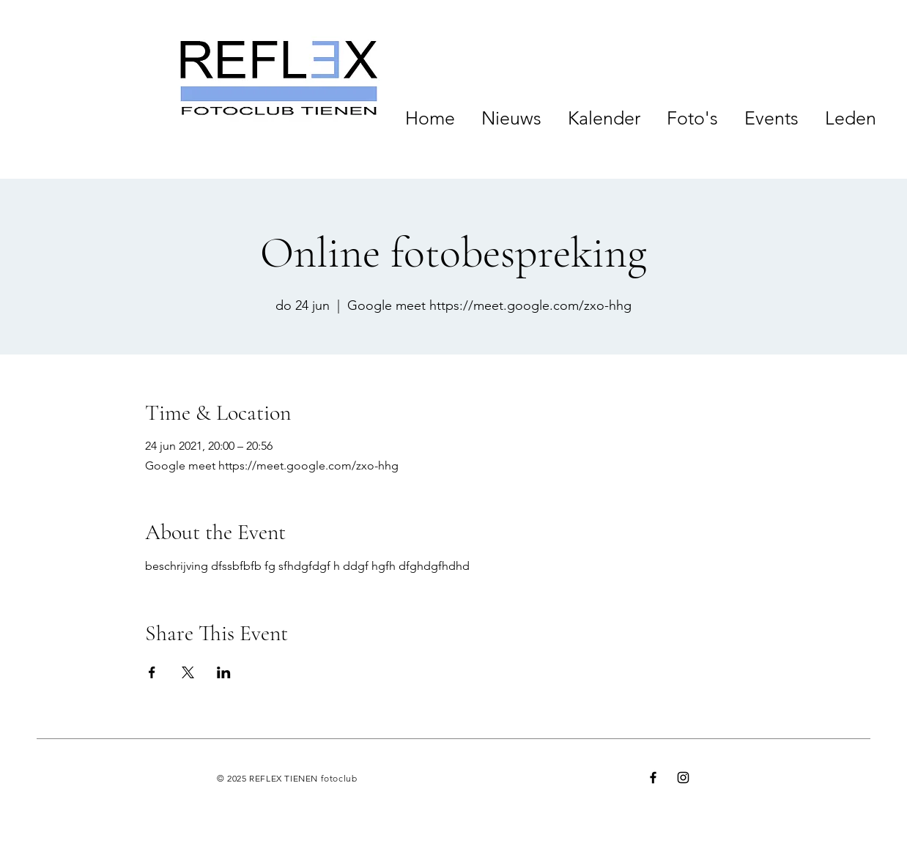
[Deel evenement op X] (188, 672)
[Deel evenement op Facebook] (152, 672)
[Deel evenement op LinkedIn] (224, 672)
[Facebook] (653, 777)
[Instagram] (683, 777)
